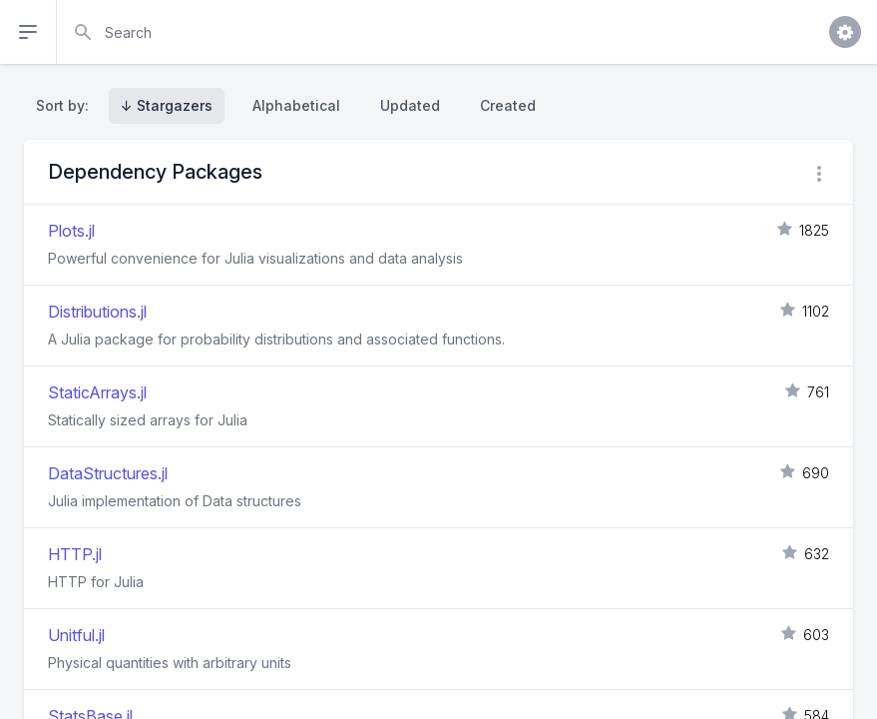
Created (508, 105)
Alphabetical (296, 105)
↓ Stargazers (167, 105)
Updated (410, 105)
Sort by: (66, 105)
